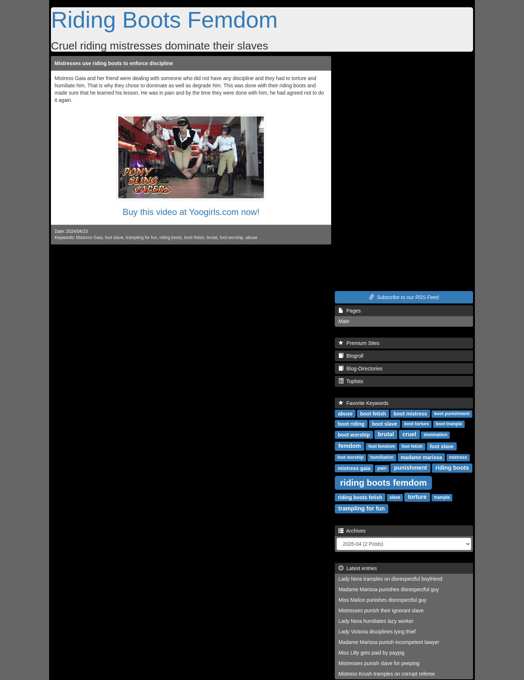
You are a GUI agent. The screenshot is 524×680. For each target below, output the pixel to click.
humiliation (381, 457)
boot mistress (410, 413)
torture (417, 497)
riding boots (170, 237)
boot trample (449, 423)
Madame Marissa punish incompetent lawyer (388, 642)
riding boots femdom (383, 482)
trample (442, 497)
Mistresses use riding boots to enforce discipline (114, 63)
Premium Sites (359, 343)
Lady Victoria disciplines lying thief (377, 632)
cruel (409, 434)
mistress (458, 457)
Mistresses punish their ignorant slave (381, 610)
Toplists (350, 381)
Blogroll (350, 356)
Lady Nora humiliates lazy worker (375, 621)
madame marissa (421, 457)
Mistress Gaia (89, 237)
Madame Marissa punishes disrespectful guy (388, 589)
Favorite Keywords (363, 403)
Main (343, 321)
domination (436, 434)
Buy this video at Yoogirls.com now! (191, 212)
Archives (352, 531)
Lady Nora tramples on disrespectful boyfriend (390, 579)
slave (394, 497)
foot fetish (411, 446)
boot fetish (194, 237)
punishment (410, 468)
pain (381, 468)
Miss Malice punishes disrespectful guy (382, 600)
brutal (212, 237)
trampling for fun (141, 237)
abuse (251, 237)
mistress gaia (354, 468)
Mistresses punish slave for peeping (379, 663)
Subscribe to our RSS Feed (404, 297)
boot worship (354, 434)
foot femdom (382, 446)
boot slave (384, 423)
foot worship (231, 237)
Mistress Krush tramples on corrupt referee (386, 674)
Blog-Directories (360, 368)
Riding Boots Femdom (164, 19)
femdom (349, 446)
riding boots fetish (360, 497)
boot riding (351, 423)
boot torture (416, 423)
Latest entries (357, 568)
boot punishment (451, 413)
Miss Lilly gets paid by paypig (371, 653)
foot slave (114, 237)
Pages (349, 311)
